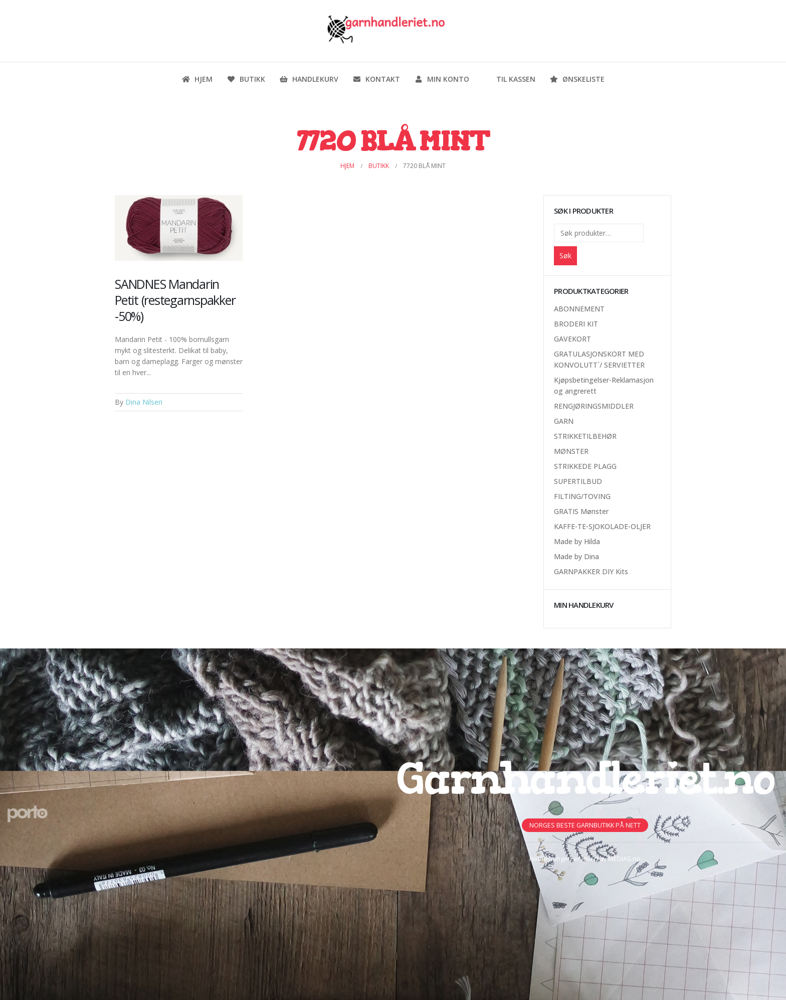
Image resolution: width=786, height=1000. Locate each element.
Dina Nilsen (143, 402)
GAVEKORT (572, 339)
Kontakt (376, 79)
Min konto (441, 79)
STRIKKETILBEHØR (585, 436)
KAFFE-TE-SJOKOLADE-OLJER (602, 526)
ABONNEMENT (579, 308)
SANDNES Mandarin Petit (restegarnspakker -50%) (175, 299)
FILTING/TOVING (582, 496)
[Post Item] (179, 228)
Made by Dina (576, 556)
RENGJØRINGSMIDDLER (594, 406)
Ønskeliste (577, 79)
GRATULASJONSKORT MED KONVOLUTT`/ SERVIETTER (599, 359)
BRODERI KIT (576, 323)
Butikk (246, 79)
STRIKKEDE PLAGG (585, 466)
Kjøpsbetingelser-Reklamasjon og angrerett (604, 385)
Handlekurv (308, 79)
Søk (565, 255)
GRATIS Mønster (581, 511)
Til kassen (509, 79)
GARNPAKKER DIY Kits (591, 571)
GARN (563, 421)
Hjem (197, 79)
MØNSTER (571, 451)
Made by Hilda (577, 541)
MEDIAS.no (624, 859)
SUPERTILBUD (578, 481)
